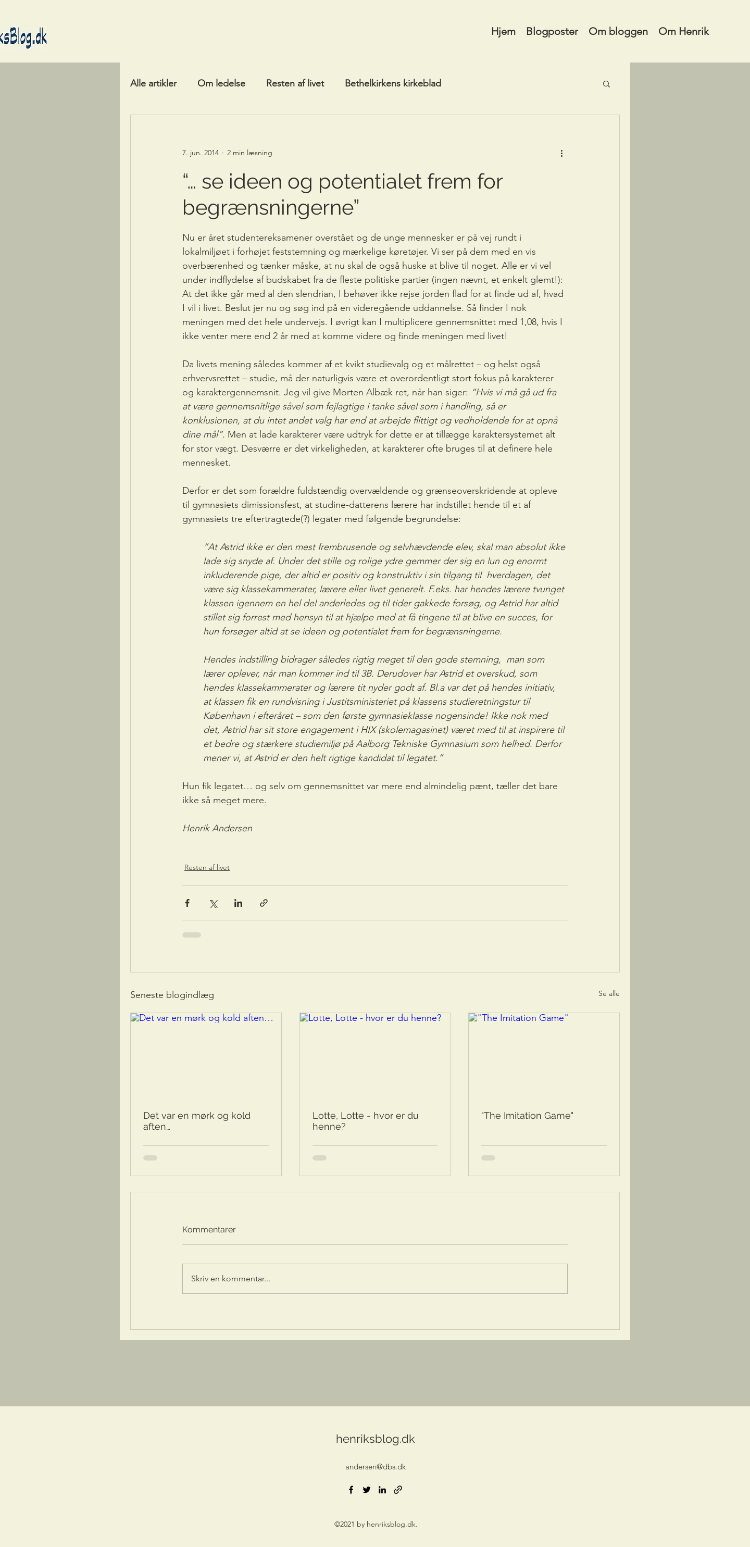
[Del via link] (264, 903)
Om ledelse (221, 83)
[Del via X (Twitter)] (213, 903)
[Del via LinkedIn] (238, 903)
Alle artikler (153, 83)
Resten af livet (295, 83)
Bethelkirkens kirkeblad (393, 83)
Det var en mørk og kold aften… (197, 1121)
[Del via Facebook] (187, 903)
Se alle (609, 993)
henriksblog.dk (375, 1438)
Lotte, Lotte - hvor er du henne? (365, 1121)
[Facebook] (351, 1489)
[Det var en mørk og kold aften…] (206, 1055)
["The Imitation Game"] (544, 1055)
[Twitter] (366, 1489)
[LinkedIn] (382, 1489)
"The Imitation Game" (527, 1115)
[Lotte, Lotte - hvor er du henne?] (375, 1055)
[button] (606, 83)
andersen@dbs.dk (375, 1466)
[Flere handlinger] (561, 152)
